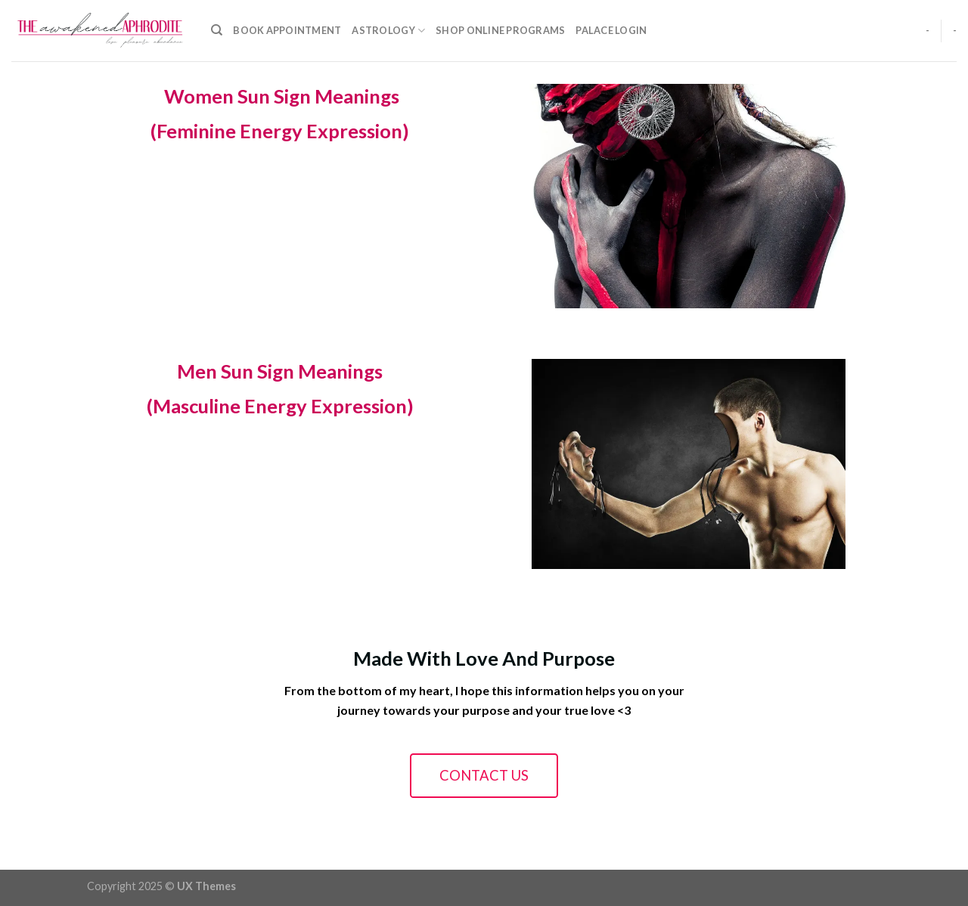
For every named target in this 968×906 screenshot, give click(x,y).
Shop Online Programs (500, 30)
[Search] (216, 30)
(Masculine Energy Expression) (280, 405)
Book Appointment (287, 30)
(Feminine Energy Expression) (279, 130)
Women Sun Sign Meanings (279, 96)
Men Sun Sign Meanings (280, 371)
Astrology (388, 30)
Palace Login (611, 30)
